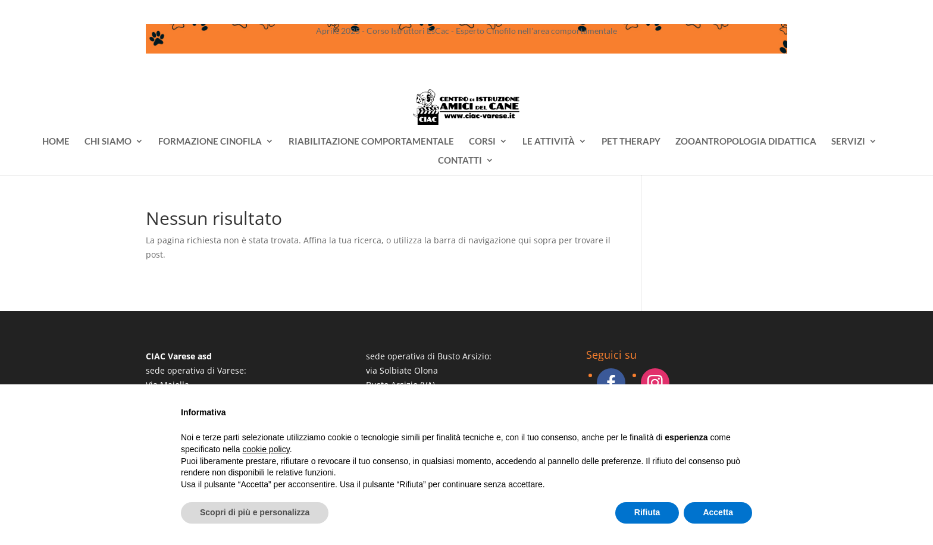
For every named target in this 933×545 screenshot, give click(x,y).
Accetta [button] (718, 512)
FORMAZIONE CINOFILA (210, 141)
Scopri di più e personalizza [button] (254, 512)
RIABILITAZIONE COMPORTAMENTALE (371, 141)
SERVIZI (848, 141)
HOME (56, 141)
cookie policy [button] (266, 449)
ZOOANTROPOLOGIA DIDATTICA (745, 141)
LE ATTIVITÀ (548, 141)
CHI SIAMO (108, 141)
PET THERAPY (631, 141)
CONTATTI (460, 160)
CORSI (482, 141)
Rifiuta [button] (647, 512)
